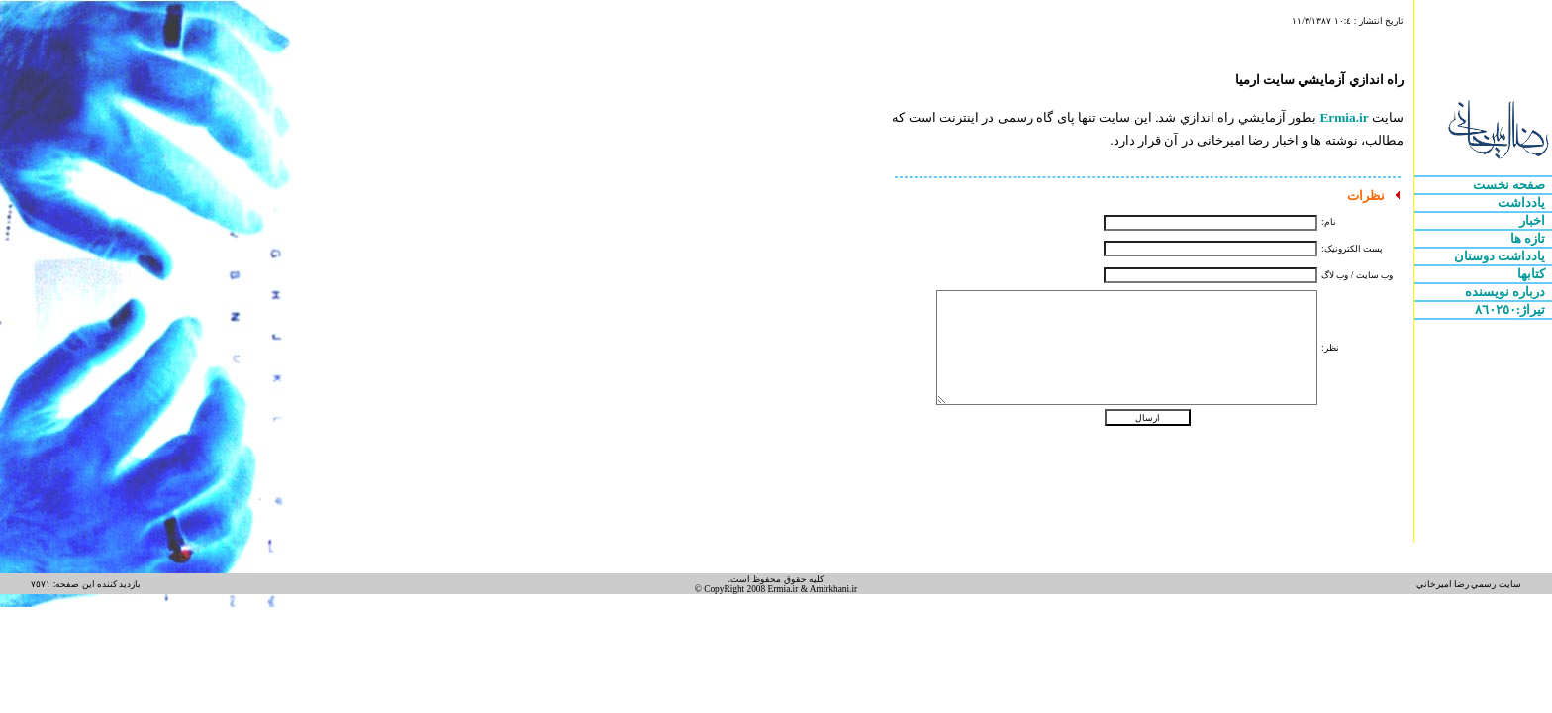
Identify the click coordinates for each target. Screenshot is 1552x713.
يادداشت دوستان (1501, 256)
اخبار (1533, 220)
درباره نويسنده (1507, 291)
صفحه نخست (1511, 184)
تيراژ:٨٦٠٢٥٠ (1512, 309)
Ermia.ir (1343, 117)
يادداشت (1523, 202)
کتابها (1532, 273)
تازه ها (1529, 238)
